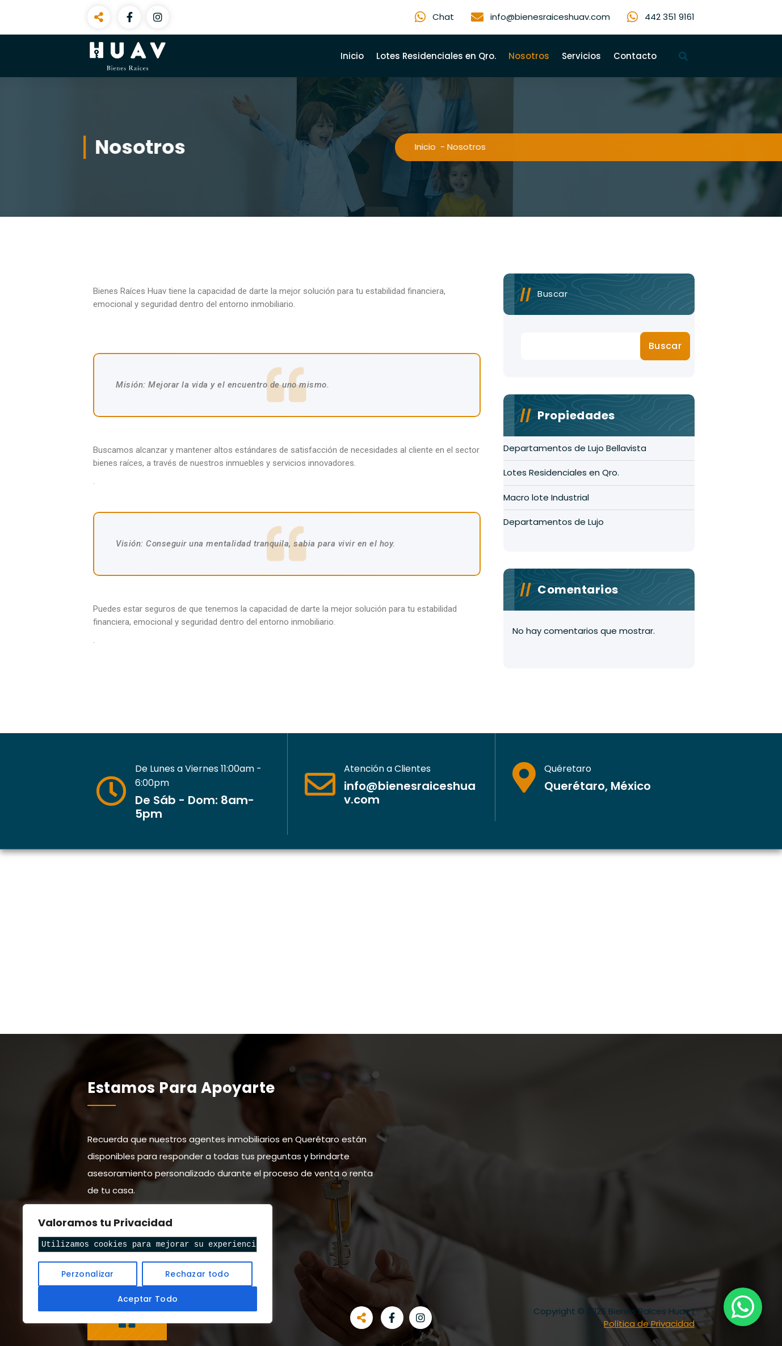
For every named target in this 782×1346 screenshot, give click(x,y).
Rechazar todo (197, 1274)
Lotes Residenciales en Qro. (436, 56)
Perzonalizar (87, 1274)
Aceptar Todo (147, 1299)
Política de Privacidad (649, 1324)
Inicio (352, 56)
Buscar (552, 294)
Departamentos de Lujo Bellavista (574, 448)
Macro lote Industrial (546, 497)
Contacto (635, 56)
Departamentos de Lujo (553, 522)
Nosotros (528, 56)
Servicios (581, 56)
